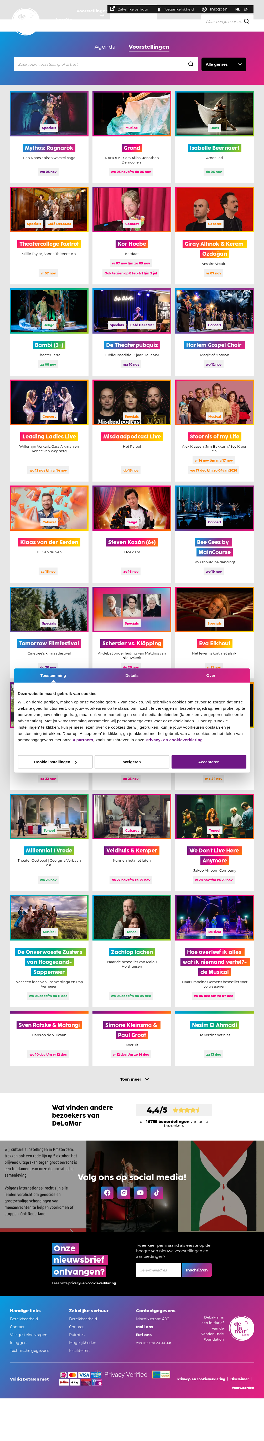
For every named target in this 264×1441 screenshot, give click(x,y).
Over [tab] (210, 675)
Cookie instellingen (55, 761)
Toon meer (130, 1079)
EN (249, 9)
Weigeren (132, 761)
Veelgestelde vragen (28, 1334)
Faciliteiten (79, 1350)
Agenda (63, 19)
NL (240, 9)
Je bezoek (127, 19)
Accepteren (209, 761)
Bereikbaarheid (24, 1319)
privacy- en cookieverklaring (92, 1283)
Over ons (155, 19)
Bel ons (144, 1334)
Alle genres (217, 64)
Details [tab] (132, 675)
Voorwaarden (243, 1388)
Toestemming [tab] (53, 675)
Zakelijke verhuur (132, 8)
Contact (17, 1327)
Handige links (25, 1310)
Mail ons (144, 1326)
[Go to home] (26, 22)
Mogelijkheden (82, 1342)
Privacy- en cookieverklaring (174, 739)
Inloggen (18, 1342)
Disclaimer (239, 1379)
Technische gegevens (29, 1350)
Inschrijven (197, 1270)
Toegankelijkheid (178, 9)
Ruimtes (77, 1334)
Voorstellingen (94, 19)
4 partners (83, 739)
